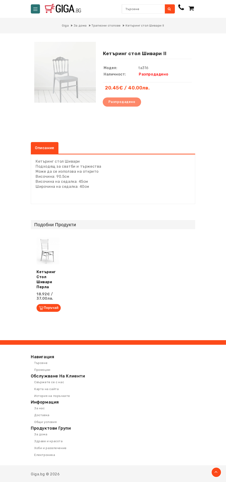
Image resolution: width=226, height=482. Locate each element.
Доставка (42, 415)
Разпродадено (121, 102)
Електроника (44, 455)
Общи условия (45, 422)
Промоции (42, 370)
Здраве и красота (48, 441)
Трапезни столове (106, 25)
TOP (216, 472)
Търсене (169, 9)
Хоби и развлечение (50, 448)
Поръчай (51, 308)
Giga (65, 25)
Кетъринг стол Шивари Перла (46, 279)
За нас (39, 408)
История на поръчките (52, 396)
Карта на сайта (46, 389)
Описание (44, 148)
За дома (80, 25)
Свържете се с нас (49, 382)
